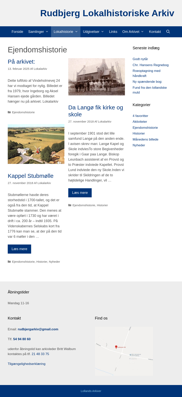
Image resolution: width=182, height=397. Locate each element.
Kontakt (155, 32)
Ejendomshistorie (23, 112)
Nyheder (54, 261)
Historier (102, 205)
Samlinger (39, 31)
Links (113, 32)
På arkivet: (21, 61)
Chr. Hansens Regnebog (151, 65)
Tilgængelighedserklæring (26, 364)
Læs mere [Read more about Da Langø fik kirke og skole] (80, 193)
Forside (17, 32)
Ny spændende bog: (147, 81)
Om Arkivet (134, 31)
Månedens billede (145, 139)
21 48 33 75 (40, 354)
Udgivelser (95, 31)
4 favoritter (140, 116)
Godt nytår (140, 59)
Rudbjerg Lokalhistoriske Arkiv (107, 13)
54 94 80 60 (22, 339)
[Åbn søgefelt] (168, 31)
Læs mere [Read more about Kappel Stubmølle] (19, 249)
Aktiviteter (140, 122)
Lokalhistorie (67, 31)
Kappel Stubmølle (31, 176)
